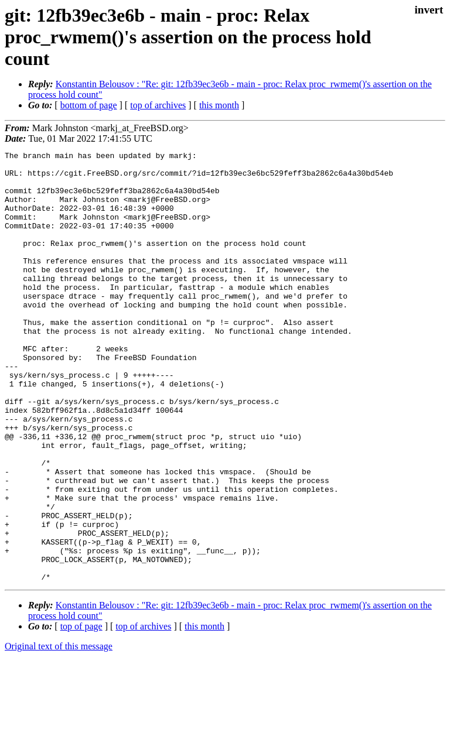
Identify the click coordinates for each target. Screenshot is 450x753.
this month (219, 105)
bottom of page (88, 105)
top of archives (158, 105)
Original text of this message (58, 732)
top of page (81, 712)
